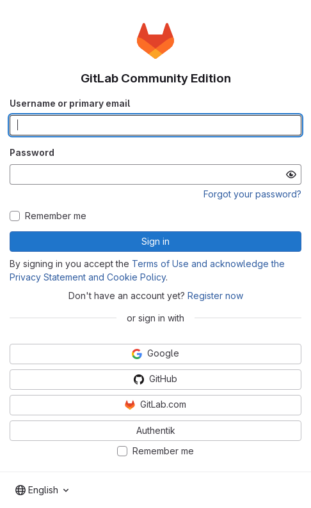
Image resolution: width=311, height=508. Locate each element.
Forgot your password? (252, 194)
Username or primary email (70, 103)
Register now (215, 295)
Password (32, 152)
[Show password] (291, 174)
